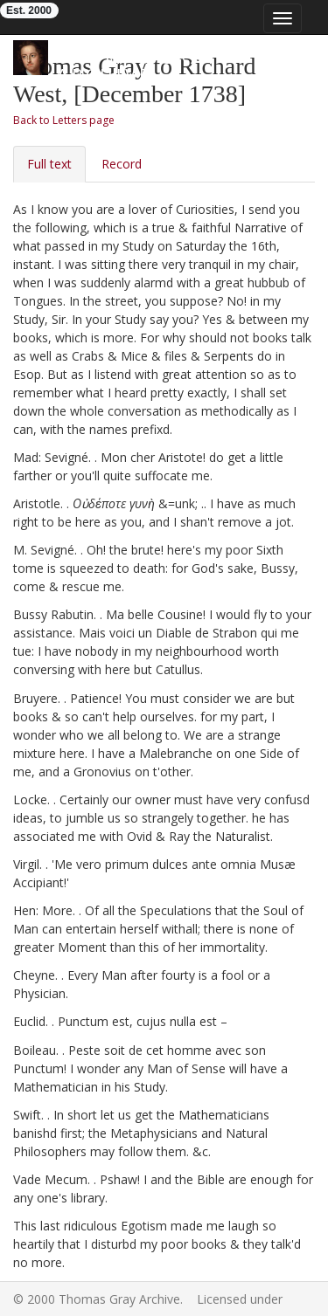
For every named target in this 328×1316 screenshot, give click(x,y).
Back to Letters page (64, 120)
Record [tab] (121, 163)
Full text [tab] (49, 163)
